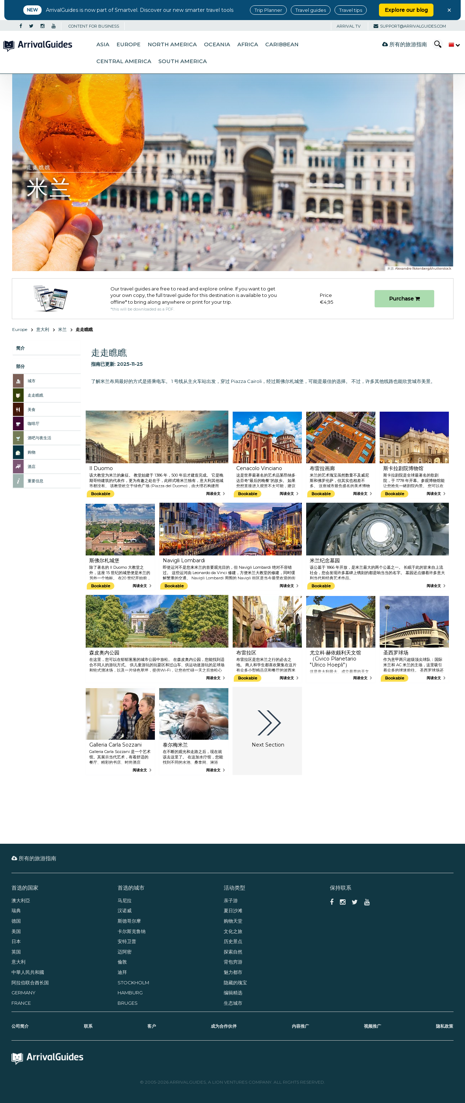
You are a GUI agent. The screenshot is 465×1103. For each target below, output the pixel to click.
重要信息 (35, 480)
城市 (31, 380)
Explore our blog (406, 10)
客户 (151, 1026)
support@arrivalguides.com (410, 26)
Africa (247, 44)
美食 (31, 409)
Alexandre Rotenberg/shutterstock (423, 268)
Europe (129, 44)
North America (172, 44)
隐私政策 (444, 1026)
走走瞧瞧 (35, 395)
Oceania (217, 44)
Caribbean (282, 44)
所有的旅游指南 (404, 44)
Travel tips (350, 10)
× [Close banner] (449, 10)
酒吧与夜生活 (39, 437)
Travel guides (310, 10)
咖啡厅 (33, 423)
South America (182, 61)
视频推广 (372, 1026)
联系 (88, 1026)
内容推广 (300, 1026)
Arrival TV (349, 26)
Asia (102, 44)
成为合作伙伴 (224, 1026)
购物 (31, 452)
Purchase (404, 298)
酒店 (31, 466)
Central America (123, 61)
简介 (20, 348)
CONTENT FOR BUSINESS (93, 26)
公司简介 (20, 1026)
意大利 (42, 329)
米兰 (62, 329)
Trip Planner (268, 10)
